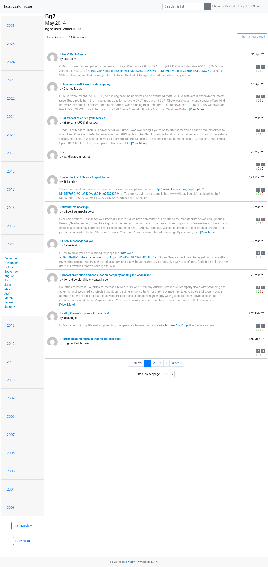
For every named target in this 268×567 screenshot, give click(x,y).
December (11, 258)
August (9, 276)
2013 (11, 325)
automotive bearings (74, 207)
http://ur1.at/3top (176, 325)
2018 (11, 171)
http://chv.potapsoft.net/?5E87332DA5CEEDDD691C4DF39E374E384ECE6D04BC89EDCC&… (151, 70)
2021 (11, 117)
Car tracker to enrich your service (82, 118)
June (7, 284)
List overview (22, 525)
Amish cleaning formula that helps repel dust (90, 338)
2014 (11, 244)
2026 (11, 25)
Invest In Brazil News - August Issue (84, 177)
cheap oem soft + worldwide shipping (85, 84)
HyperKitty (133, 561)
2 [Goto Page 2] (154, 363)
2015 (11, 226)
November (11, 262)
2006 (11, 453)
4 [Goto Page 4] (166, 363)
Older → (177, 363)
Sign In (243, 6)
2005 (11, 471)
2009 (11, 398)
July (7, 280)
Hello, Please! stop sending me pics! (84, 313)
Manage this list (223, 6)
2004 (11, 489)
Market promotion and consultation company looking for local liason (105, 275)
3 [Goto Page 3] (160, 363)
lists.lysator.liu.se (18, 6)
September (11, 271)
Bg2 (50, 16)
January (9, 306)
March (8, 298)
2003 (11, 507)
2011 (11, 362)
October (9, 267)
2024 (11, 62)
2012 (11, 343)
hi (62, 152)
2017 (11, 189)
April (7, 293)
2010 (11, 380)
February (10, 302)
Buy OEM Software (73, 54)
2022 (11, 98)
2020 (11, 135)
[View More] (196, 109)
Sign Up (257, 6)
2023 (11, 80)
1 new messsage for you (76, 241)
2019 (11, 153)
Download (22, 541)
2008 (11, 416)
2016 (11, 208)
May (7, 289)
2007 (11, 435)
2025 (11, 44)
